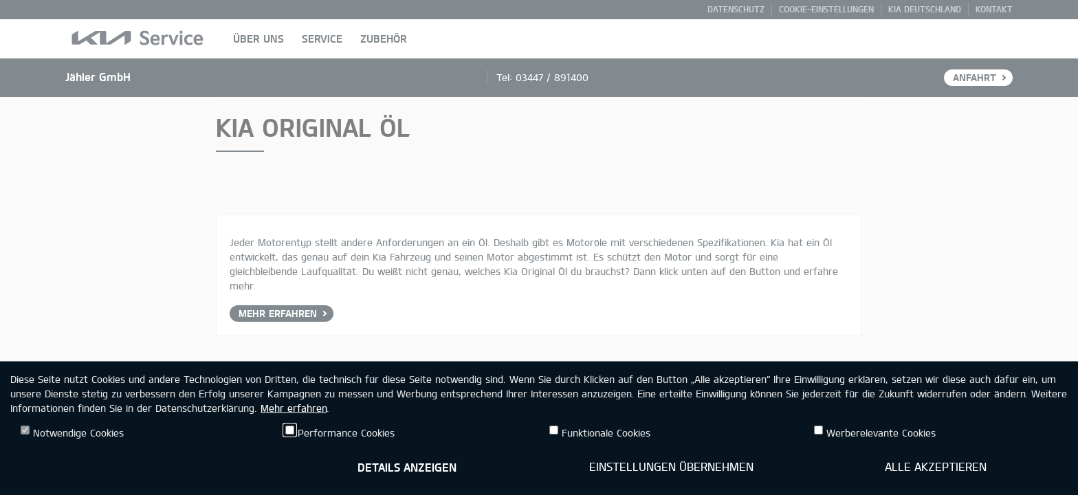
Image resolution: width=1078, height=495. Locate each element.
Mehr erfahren (294, 408)
